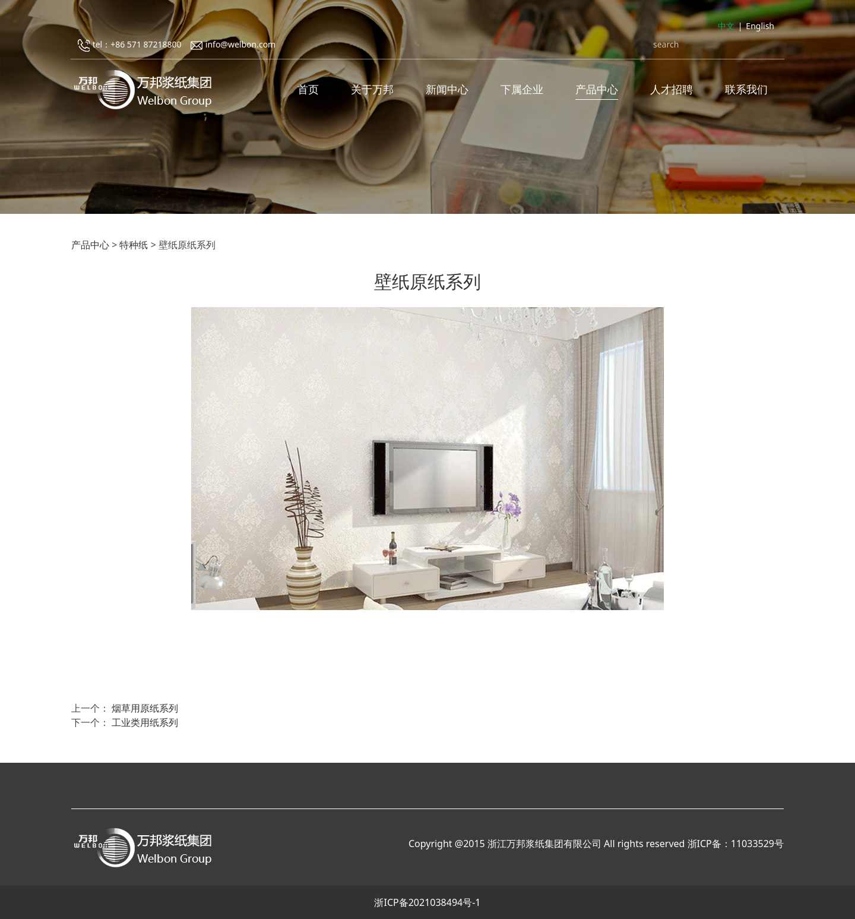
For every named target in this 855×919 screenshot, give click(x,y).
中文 (726, 25)
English (760, 25)
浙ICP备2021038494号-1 (427, 902)
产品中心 (596, 89)
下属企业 (522, 89)
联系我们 (746, 89)
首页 (308, 89)
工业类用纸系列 (145, 722)
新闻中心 (447, 89)
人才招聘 (671, 89)
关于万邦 (372, 89)
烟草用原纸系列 (145, 708)
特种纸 (133, 244)
